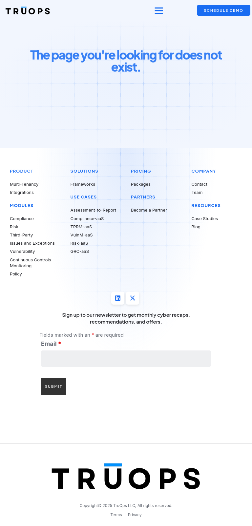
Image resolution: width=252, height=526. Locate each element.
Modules (21, 205)
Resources (206, 205)
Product (21, 171)
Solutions (84, 171)
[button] (159, 10)
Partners (143, 196)
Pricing (141, 171)
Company (204, 171)
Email (51, 344)
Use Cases (84, 196)
